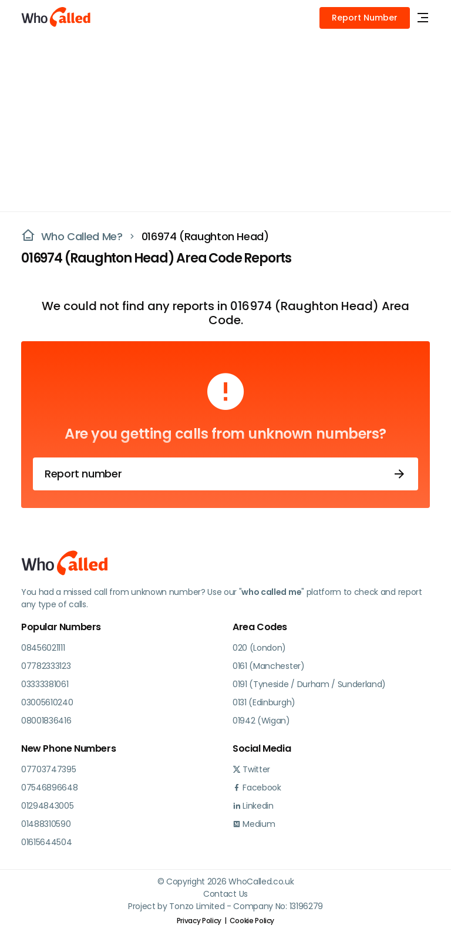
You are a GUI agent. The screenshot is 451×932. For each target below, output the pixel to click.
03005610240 (47, 702)
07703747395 (48, 769)
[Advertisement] (225, 123)
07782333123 (45, 666)
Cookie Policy (252, 921)
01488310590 (45, 824)
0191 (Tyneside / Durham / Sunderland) (309, 684)
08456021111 (43, 648)
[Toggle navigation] (423, 18)
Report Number (365, 17)
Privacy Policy (199, 921)
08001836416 (46, 720)
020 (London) (259, 648)
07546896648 (49, 787)
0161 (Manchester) (269, 666)
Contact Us (225, 894)
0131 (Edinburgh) (264, 702)
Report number (225, 473)
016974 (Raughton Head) (205, 236)
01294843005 (47, 806)
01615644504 (46, 842)
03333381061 (44, 684)
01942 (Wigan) (261, 720)
